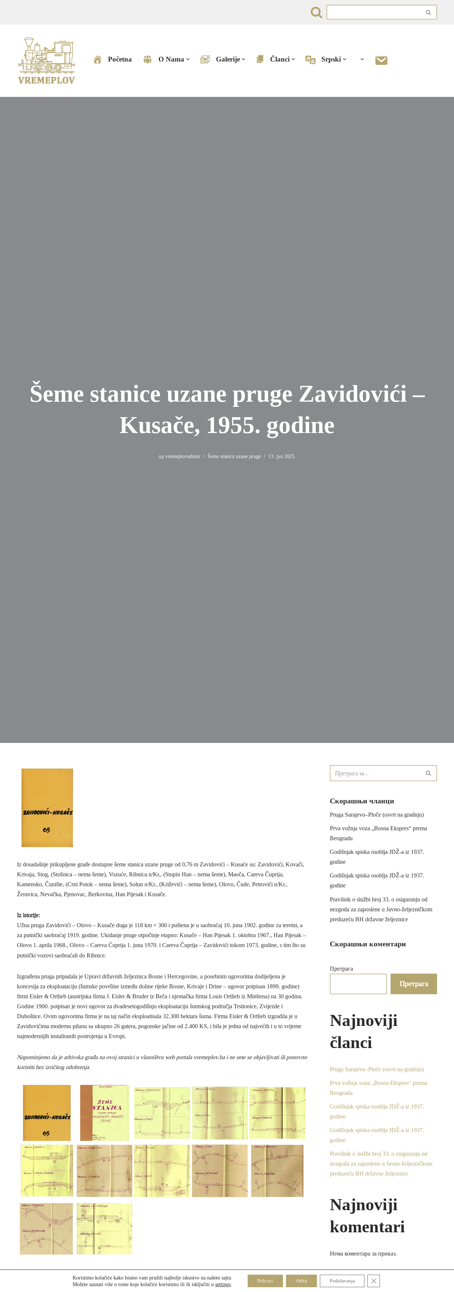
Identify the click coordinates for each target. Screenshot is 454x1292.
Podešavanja (344, 1281)
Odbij (301, 1281)
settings (218, 1284)
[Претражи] (316, 12)
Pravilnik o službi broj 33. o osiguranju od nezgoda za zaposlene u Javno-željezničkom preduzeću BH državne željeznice (381, 909)
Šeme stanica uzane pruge (234, 457)
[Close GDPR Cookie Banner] (378, 1280)
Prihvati (262, 1281)
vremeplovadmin (182, 457)
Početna (112, 59)
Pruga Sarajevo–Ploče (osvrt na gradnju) (377, 814)
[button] (188, 60)
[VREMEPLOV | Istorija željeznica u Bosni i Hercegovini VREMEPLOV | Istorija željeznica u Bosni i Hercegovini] (48, 60)
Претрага (341, 969)
